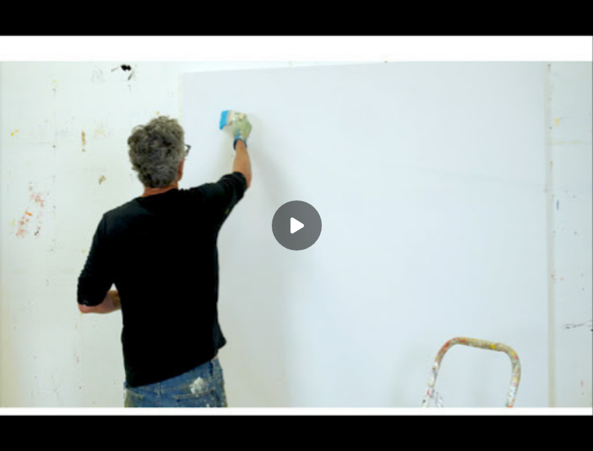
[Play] (297, 225)
